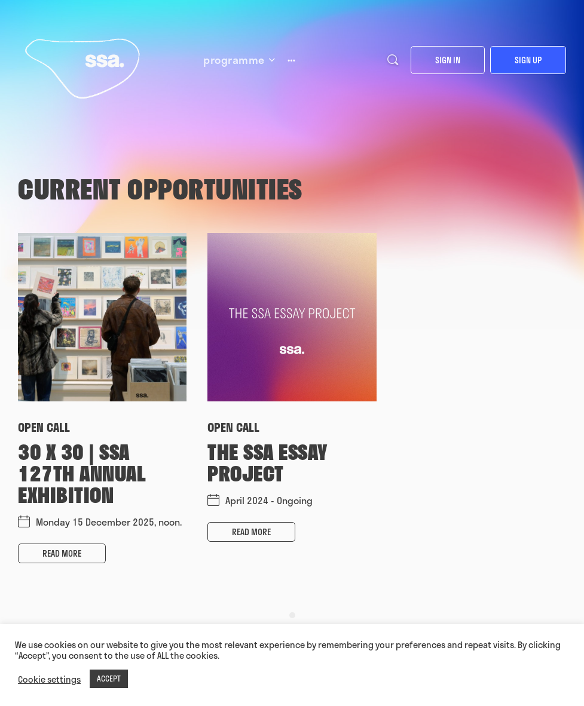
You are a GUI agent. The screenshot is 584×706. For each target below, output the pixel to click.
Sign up (528, 60)
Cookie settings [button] (49, 679)
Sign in (447, 60)
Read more (61, 553)
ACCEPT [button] (109, 678)
